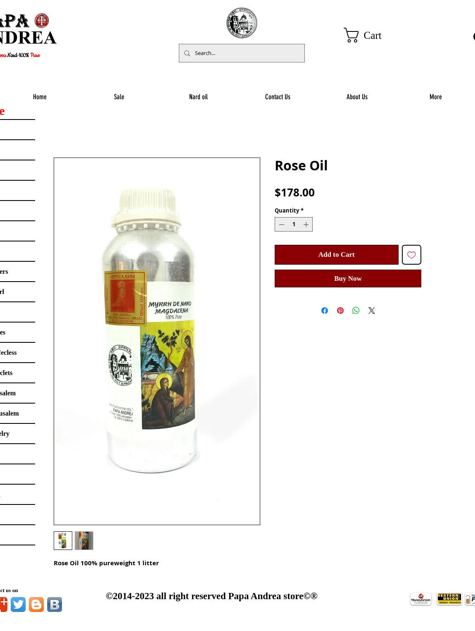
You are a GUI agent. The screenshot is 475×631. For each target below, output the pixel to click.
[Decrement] (281, 225)
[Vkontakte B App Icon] (54, 604)
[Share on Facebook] (325, 311)
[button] (371, 35)
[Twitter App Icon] (18, 604)
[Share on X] (372, 311)
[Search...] (241, 53)
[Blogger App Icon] (36, 604)
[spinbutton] (294, 225)
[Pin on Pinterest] (340, 311)
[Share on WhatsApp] (356, 311)
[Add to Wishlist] (412, 255)
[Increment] (307, 225)
